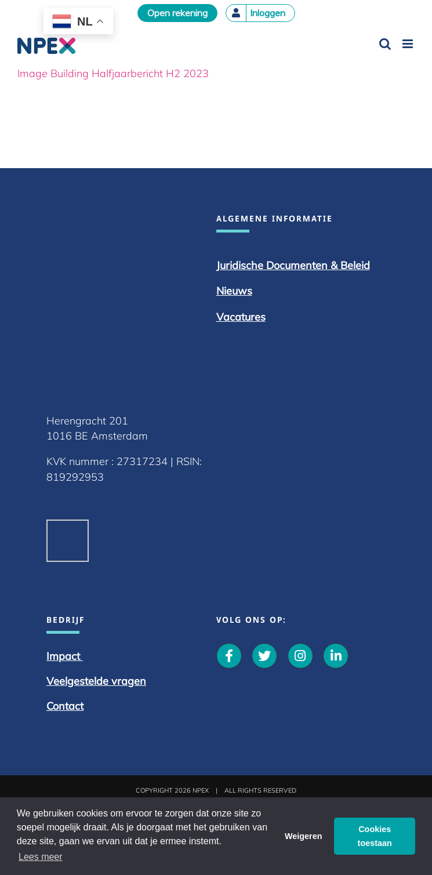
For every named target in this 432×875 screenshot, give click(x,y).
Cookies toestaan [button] (375, 836)
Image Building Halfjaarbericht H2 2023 (113, 73)
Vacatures (241, 317)
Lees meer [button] (41, 857)
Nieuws (234, 290)
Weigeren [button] (303, 836)
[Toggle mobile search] (385, 44)
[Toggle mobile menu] (408, 44)
